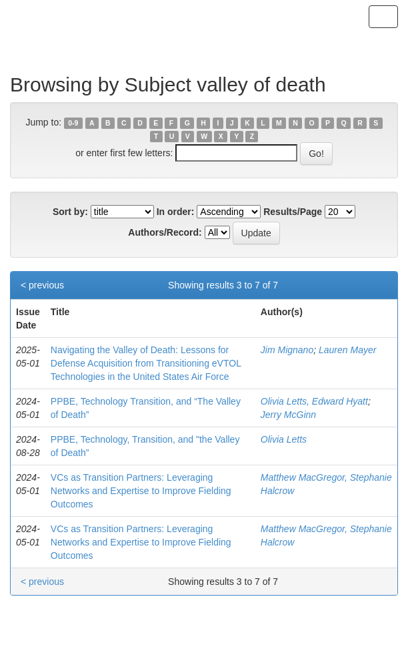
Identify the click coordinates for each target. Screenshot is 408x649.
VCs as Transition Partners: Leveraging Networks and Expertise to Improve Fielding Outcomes (141, 490)
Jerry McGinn (288, 414)
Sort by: (70, 211)
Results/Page (292, 211)
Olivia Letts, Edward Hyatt (314, 401)
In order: (176, 211)
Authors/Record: (164, 232)
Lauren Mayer (347, 350)
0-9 (73, 123)
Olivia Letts (284, 439)
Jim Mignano (287, 350)
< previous (42, 285)
